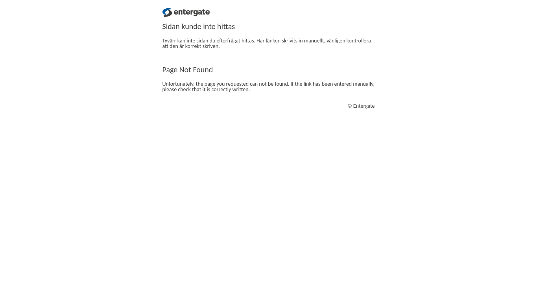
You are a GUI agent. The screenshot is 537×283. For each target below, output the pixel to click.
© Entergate (361, 106)
